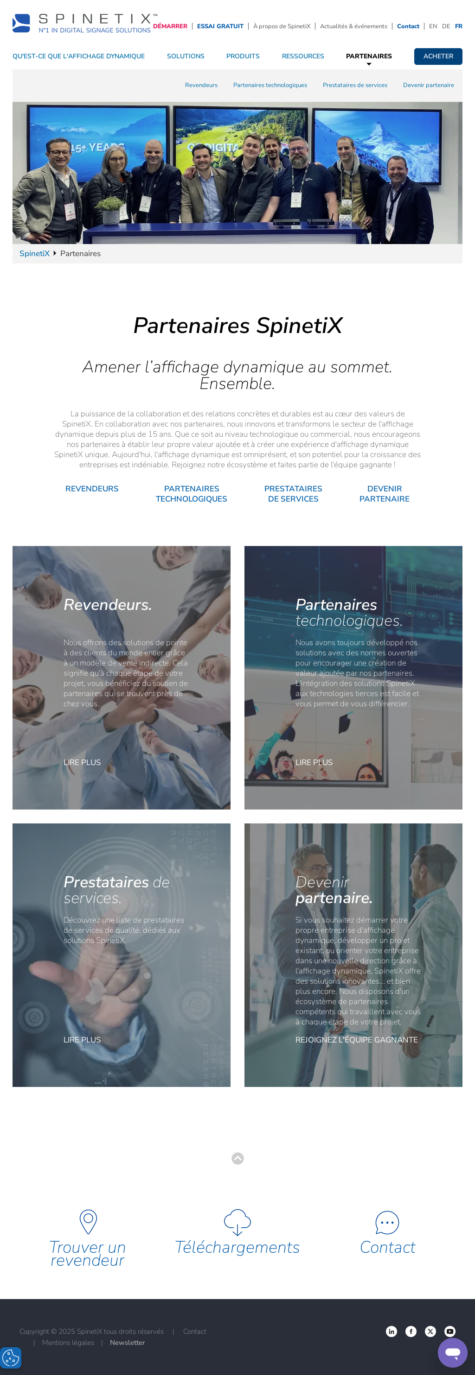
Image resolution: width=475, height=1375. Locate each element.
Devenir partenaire (428, 85)
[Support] (453, 1353)
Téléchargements (237, 1247)
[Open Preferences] (10, 1358)
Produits (243, 56)
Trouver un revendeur (87, 1254)
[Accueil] (85, 25)
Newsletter (127, 1342)
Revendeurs (201, 85)
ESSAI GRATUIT (220, 26)
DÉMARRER (170, 26)
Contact (408, 26)
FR (458, 26)
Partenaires (369, 56)
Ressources (303, 56)
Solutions (186, 56)
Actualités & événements (353, 26)
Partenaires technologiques (270, 85)
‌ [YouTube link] (450, 1331)
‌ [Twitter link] (411, 1331)
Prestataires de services (355, 85)
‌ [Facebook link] (391, 1331)
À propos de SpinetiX (281, 26)
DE (446, 26)
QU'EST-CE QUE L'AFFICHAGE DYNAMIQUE (79, 56)
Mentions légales (68, 1342)
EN (433, 26)
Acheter (438, 56)
